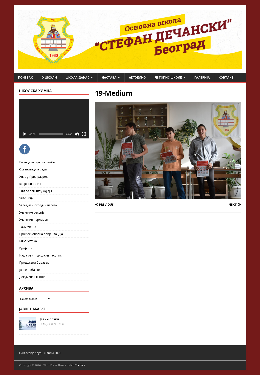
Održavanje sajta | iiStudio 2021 (40, 353)
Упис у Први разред (33, 177)
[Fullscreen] (84, 134)
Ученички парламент (34, 219)
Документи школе (32, 277)
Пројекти (25, 248)
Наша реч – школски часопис (40, 255)
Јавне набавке (29, 270)
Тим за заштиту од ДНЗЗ (37, 191)
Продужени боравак (34, 262)
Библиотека (28, 241)
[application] (54, 118)
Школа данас (77, 77)
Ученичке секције (32, 212)
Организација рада (33, 169)
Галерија (202, 77)
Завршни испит (30, 184)
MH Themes (77, 365)
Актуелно (137, 77)
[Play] (25, 134)
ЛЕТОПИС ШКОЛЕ (168, 77)
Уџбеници (26, 198)
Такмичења (27, 227)
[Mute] (77, 134)
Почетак (25, 77)
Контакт (226, 77)
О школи (49, 77)
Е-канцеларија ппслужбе (37, 162)
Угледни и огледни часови (38, 205)
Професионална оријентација (41, 234)
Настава (109, 77)
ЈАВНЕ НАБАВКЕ (32, 309)
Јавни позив (49, 319)
